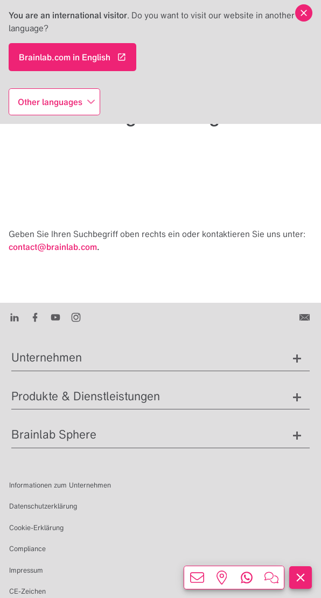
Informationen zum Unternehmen (60, 485)
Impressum (26, 570)
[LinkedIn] (14, 316)
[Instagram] (76, 316)
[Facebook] (35, 316)
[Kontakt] (305, 316)
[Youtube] (55, 316)
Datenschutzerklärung (43, 506)
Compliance (27, 548)
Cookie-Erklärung (36, 527)
